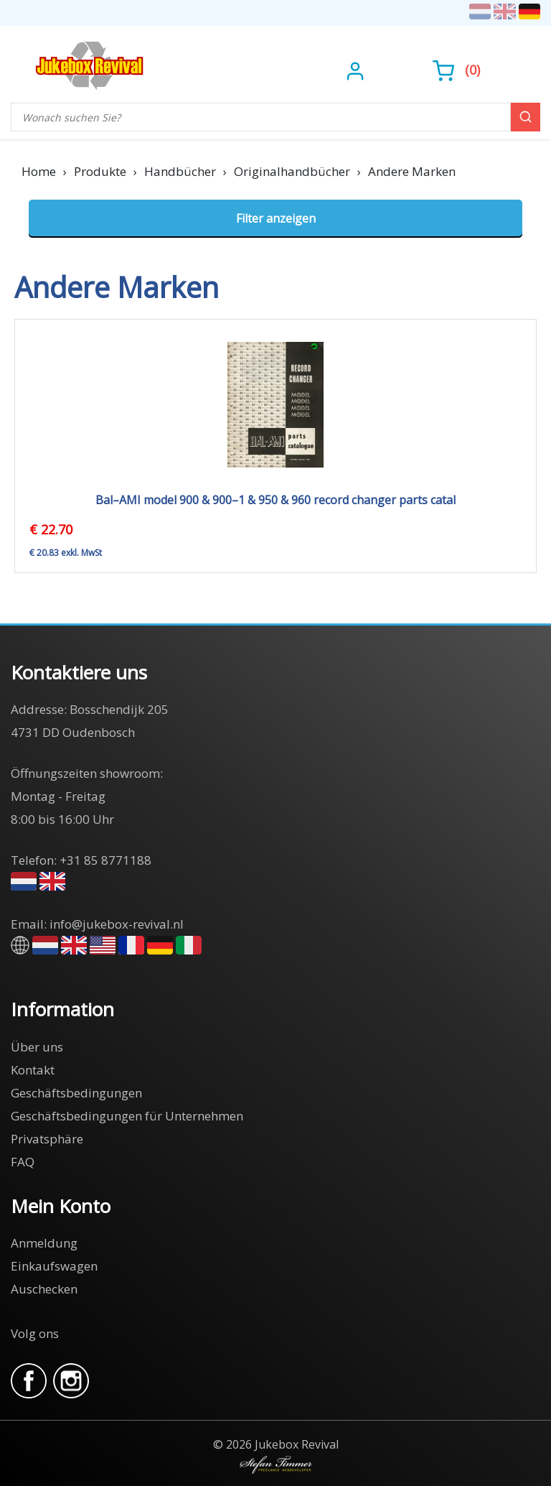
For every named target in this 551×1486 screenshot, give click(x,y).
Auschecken (44, 1289)
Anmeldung (44, 1243)
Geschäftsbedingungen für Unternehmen (127, 1115)
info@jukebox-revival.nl (117, 924)
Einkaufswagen (54, 1266)
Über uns (37, 1047)
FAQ (22, 1161)
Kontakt (33, 1070)
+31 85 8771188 (105, 860)
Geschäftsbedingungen (76, 1093)
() (456, 69)
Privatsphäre (47, 1138)
